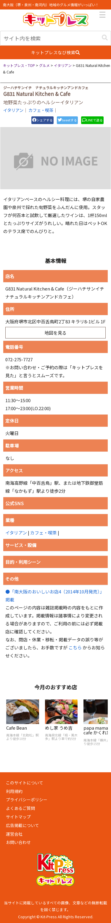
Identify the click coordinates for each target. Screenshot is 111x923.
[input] (55, 38)
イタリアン (13, 110)
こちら (75, 647)
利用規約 (14, 791)
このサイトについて (24, 783)
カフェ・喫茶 (40, 110)
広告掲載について (22, 825)
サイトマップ (18, 817)
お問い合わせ (18, 842)
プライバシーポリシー (26, 799)
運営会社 (14, 834)
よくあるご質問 (20, 808)
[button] (104, 38)
